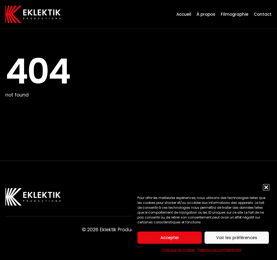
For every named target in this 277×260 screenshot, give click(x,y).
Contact (263, 14)
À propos (206, 14)
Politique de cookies (179, 250)
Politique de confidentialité (219, 250)
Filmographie (235, 14)
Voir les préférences (236, 237)
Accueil (183, 14)
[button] (266, 187)
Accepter (169, 237)
